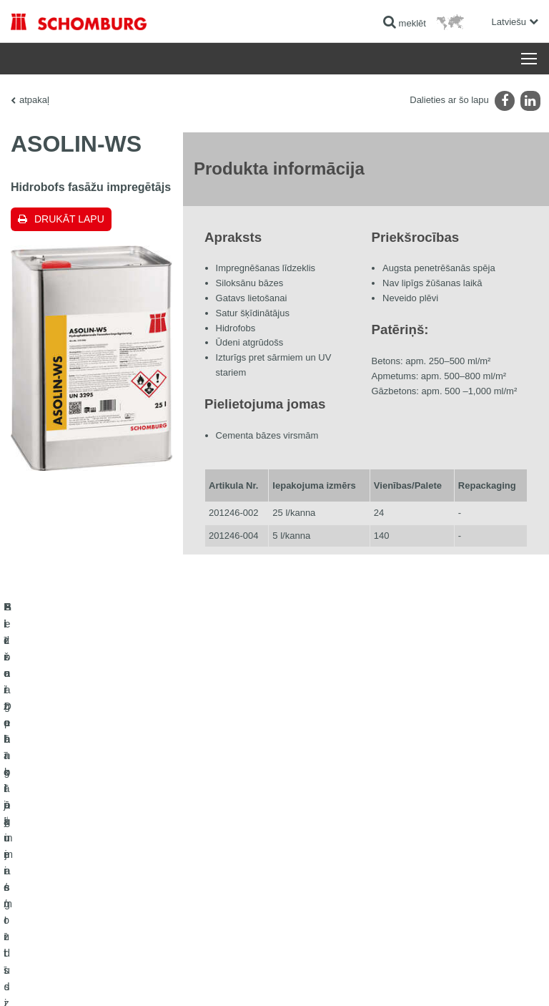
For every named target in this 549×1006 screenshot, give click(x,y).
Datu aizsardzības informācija (313, 978)
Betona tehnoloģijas (48, 856)
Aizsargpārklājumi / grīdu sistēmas (76, 835)
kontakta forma (313, 835)
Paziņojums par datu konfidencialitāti (197, 978)
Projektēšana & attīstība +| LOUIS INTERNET (461, 978)
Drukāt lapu (69, 219)
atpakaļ (34, 99)
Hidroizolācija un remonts (59, 792)
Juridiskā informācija (95, 978)
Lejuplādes (306, 814)
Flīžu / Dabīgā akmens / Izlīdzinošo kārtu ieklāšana (107, 814)
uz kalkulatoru (311, 792)
